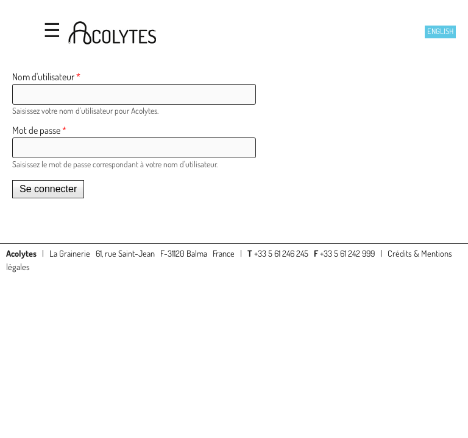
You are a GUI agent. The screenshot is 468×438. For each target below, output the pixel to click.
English (440, 31)
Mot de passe (39, 130)
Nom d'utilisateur (46, 77)
